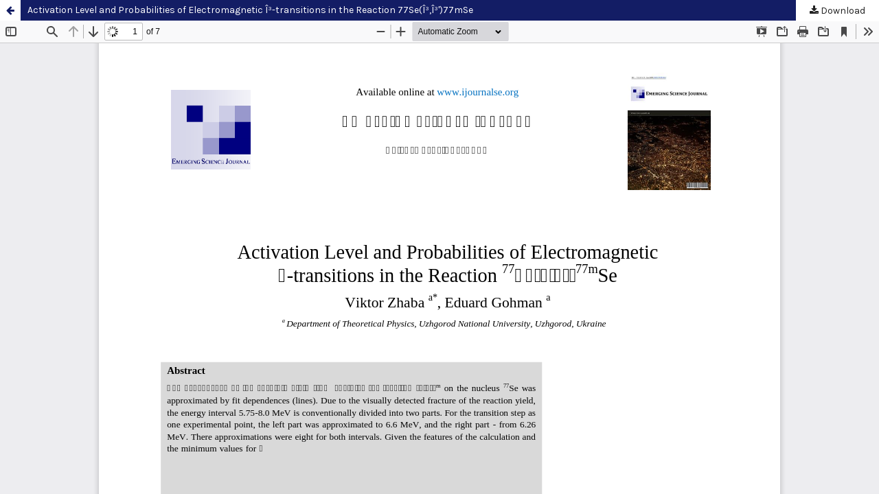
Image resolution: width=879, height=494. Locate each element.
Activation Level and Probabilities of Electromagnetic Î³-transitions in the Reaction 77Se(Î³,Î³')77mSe (250, 10)
